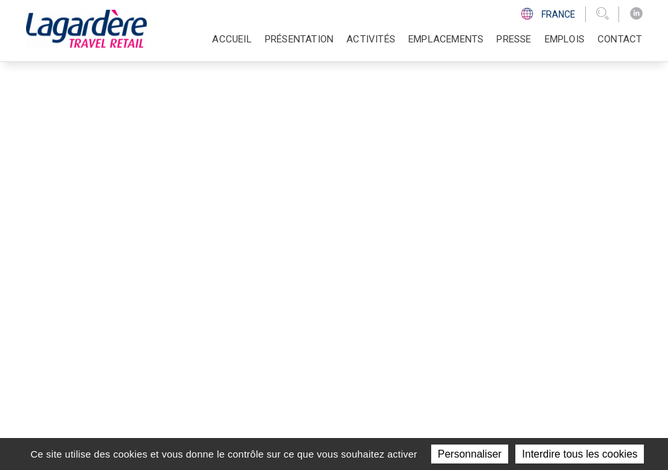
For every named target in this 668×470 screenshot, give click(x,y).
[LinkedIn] (636, 13)
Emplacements (445, 39)
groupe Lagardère (293, 410)
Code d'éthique (494, 314)
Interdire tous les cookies (579, 454)
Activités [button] (370, 39)
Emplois (338, 330)
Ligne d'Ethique (494, 330)
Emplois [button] (564, 39)
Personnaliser (470, 454)
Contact (620, 39)
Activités (342, 282)
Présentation (352, 266)
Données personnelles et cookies (572, 410)
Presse (513, 39)
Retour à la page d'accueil (105, 192)
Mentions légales (463, 410)
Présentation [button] (299, 39)
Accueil (231, 39)
